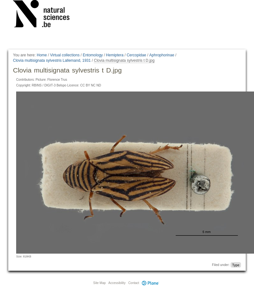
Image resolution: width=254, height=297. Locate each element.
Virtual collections (64, 55)
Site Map (99, 283)
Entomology (93, 55)
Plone (150, 283)
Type (235, 265)
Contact (133, 283)
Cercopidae (136, 55)
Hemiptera (115, 55)
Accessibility (116, 283)
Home (42, 55)
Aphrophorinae (161, 55)
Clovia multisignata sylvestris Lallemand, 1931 (52, 60)
